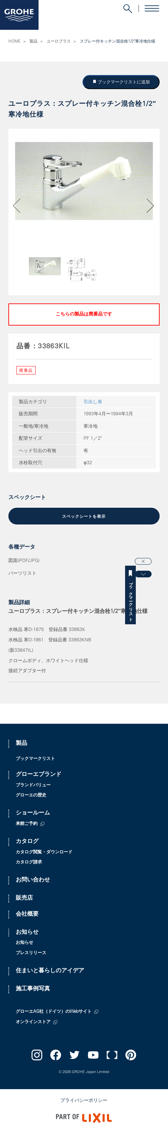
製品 (34, 42)
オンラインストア (33, 1022)
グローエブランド (38, 775)
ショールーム (33, 813)
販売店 (24, 898)
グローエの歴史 (31, 795)
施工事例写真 (33, 989)
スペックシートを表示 (84, 517)
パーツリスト (22, 573)
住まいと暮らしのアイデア (50, 971)
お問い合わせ (33, 880)
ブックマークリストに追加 (123, 81)
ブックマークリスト (163, 599)
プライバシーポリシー (83, 1101)
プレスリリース (31, 953)
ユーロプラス (59, 42)
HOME (14, 42)
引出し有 (92, 402)
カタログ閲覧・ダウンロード (44, 852)
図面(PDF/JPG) (24, 561)
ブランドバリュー (33, 785)
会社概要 (27, 914)
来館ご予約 (27, 824)
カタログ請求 (29, 862)
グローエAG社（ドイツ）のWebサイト (54, 1012)
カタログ (27, 842)
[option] (84, 181)
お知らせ (27, 932)
